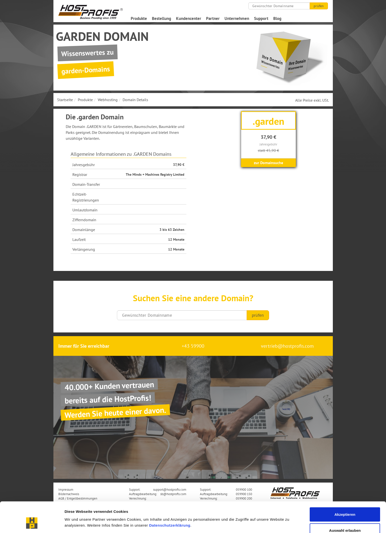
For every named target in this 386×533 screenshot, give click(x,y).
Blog (277, 18)
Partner (213, 18)
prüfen (319, 6)
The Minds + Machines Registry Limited (155, 174)
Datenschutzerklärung (170, 498)
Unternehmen (237, 18)
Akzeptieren (344, 488)
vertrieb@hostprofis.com (287, 346)
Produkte (139, 18)
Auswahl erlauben (345, 504)
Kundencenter (188, 18)
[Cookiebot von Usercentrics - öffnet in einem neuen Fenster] (31, 523)
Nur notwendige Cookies (345, 520)
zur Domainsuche (268, 162)
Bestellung (161, 18)
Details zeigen (261, 514)
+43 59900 (193, 346)
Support (261, 18)
